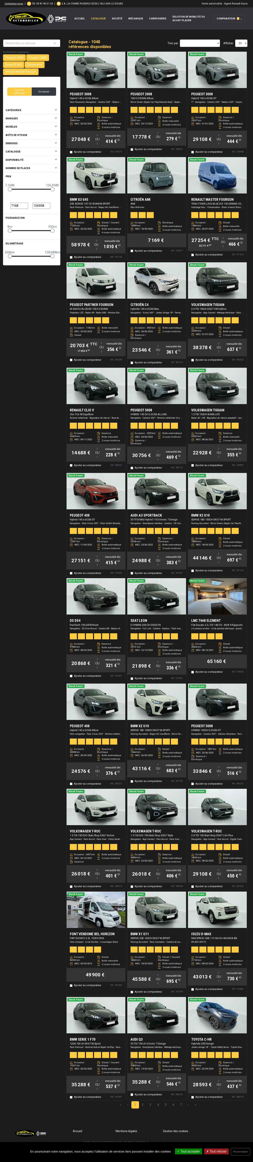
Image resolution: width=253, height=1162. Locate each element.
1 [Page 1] (135, 1105)
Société (117, 18)
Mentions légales (126, 1131)
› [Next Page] (188, 1105)
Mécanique (135, 18)
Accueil (79, 18)
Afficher (228, 43)
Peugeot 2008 (38, 57)
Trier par (172, 43)
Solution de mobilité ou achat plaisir (188, 18)
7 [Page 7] (181, 1105)
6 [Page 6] (173, 1105)
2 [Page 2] (143, 1105)
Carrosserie (157, 18)
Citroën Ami (34, 64)
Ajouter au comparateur (87, 151)
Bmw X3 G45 (13, 64)
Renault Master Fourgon (20, 71)
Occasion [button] (43, 91)
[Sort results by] (200, 43)
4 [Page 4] (158, 1105)
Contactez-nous (14, 3)
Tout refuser (216, 1151)
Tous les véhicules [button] (19, 91)
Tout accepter (188, 1151)
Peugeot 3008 (14, 57)
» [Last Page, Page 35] (195, 1105)
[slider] (10, 189)
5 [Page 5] (166, 1105)
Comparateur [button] (228, 18)
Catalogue (98, 18)
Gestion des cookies (175, 1131)
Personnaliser (240, 1151)
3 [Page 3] (150, 1105)
